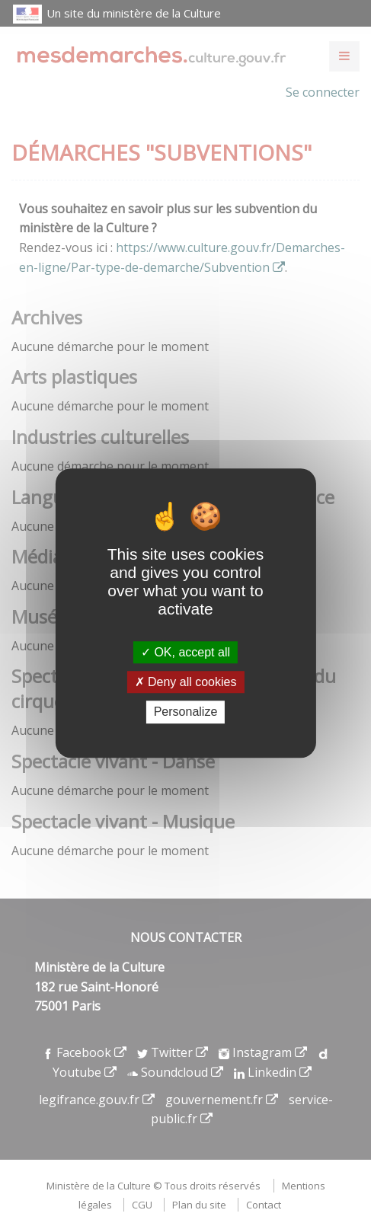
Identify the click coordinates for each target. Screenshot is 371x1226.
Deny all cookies (186, 681)
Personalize (186, 712)
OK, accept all (185, 652)
